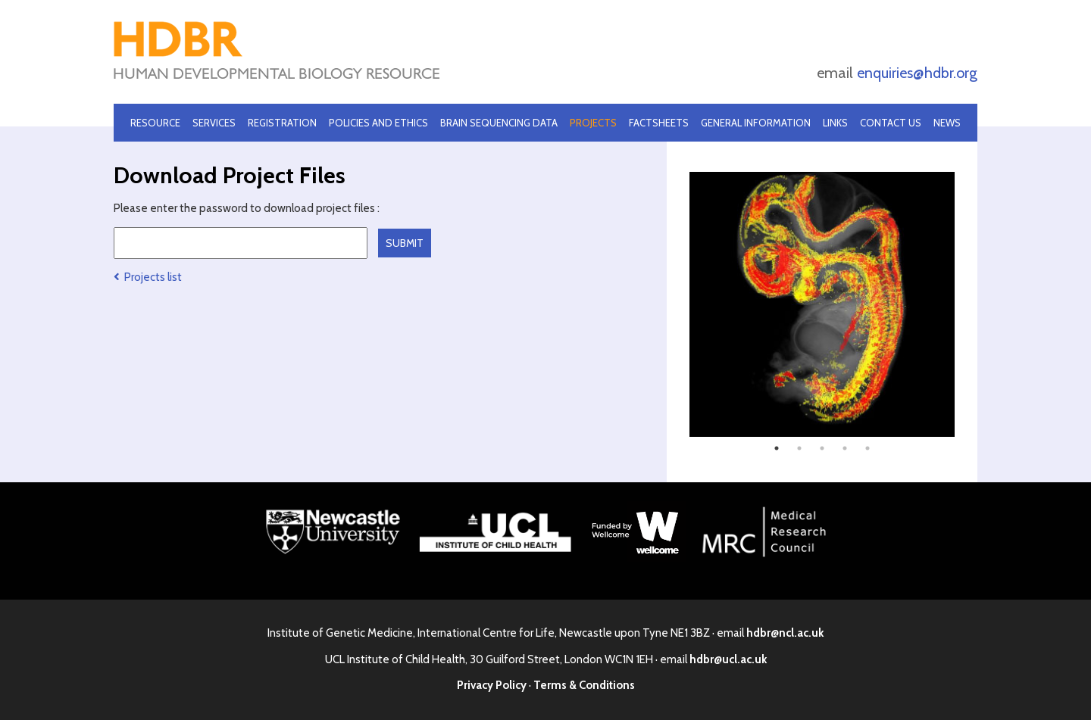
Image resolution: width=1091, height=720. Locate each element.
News (947, 123)
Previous (678, 304)
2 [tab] (799, 448)
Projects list (148, 277)
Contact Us (890, 123)
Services (214, 123)
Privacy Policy (492, 685)
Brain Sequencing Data (499, 123)
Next (966, 304)
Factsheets (659, 123)
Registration (282, 123)
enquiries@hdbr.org (917, 73)
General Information (756, 123)
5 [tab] (867, 448)
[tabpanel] (822, 304)
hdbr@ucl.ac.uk (728, 659)
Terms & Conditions (584, 685)
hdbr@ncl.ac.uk (785, 633)
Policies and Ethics (378, 123)
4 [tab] (844, 448)
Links (835, 123)
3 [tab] (822, 448)
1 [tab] (776, 448)
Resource (155, 123)
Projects (593, 123)
